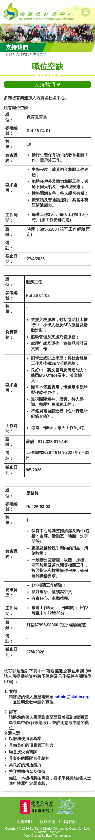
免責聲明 (24, 821)
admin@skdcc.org (71, 697)
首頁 (9, 54)
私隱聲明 (71, 821)
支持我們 (22, 54)
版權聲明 (47, 821)
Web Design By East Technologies (47, 835)
